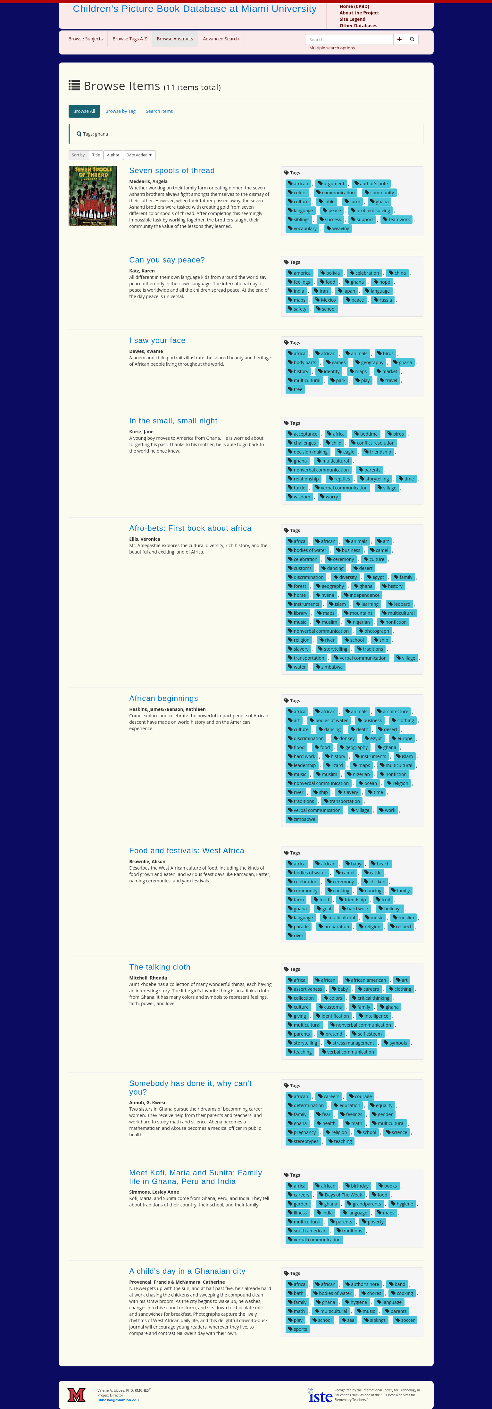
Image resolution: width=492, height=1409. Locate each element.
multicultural (304, 380)
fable (327, 201)
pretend (331, 1034)
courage (360, 1096)
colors (297, 192)
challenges (302, 443)
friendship (377, 452)
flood (296, 747)
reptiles (339, 479)
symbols (395, 1043)
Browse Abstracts (175, 39)
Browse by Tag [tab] (120, 111)
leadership (302, 765)
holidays (390, 908)
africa (296, 353)
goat (324, 908)
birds (385, 353)
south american (307, 1231)
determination (306, 1105)
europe (402, 738)
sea (348, 1320)
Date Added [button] (138, 155)
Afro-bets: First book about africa (190, 528)
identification (332, 1016)
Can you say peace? (167, 259)
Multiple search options (332, 48)
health (326, 1123)
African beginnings (163, 698)
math (354, 1123)
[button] (399, 39)
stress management (350, 1043)
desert (363, 568)
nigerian (358, 622)
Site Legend (352, 19)
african (298, 183)
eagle (346, 452)
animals (357, 353)
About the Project (359, 13)
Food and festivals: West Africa (187, 850)
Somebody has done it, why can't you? (190, 1087)
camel (379, 550)
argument (331, 183)
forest (297, 586)
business (348, 550)
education (347, 1105)
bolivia (330, 273)
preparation (334, 926)
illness (297, 1213)
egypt (375, 577)
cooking (338, 891)
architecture (392, 711)
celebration (364, 273)
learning (367, 604)
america (299, 273)
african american (366, 980)
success (330, 219)
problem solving (370, 210)
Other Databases (359, 25)
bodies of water (307, 550)
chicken (374, 882)
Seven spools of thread (172, 170)
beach (380, 864)
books (388, 1186)
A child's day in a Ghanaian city (187, 1271)
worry (329, 497)
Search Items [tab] (159, 111)
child (334, 443)
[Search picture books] (412, 39)
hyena (325, 595)
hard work (301, 756)
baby (354, 864)
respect (401, 926)
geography (369, 362)
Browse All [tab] (84, 111)
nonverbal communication (318, 470)
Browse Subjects (86, 39)
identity (329, 371)
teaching (300, 1052)
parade (298, 926)
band (397, 1284)
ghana (379, 201)
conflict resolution (373, 443)
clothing (403, 720)
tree (295, 389)
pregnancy (302, 1132)
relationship (303, 479)
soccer (405, 1320)
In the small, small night (173, 420)
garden (298, 1204)
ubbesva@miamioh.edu (118, 1399)
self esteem (367, 1034)
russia (383, 300)
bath (296, 1293)
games (336, 362)
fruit (383, 899)
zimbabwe (329, 667)
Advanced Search (221, 39)
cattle (373, 873)
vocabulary (302, 228)
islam (337, 604)
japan (346, 291)
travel (388, 380)
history (298, 371)
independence (362, 595)
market (387, 371)
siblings (298, 219)
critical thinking (370, 998)
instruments (303, 604)
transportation (306, 658)
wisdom (299, 497)
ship (381, 640)
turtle (296, 488)
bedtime (366, 434)
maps (296, 300)
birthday (357, 1186)
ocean (368, 783)
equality (381, 1105)
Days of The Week (340, 1195)
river (327, 640)
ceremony (340, 559)
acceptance (302, 434)
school (326, 309)
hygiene (402, 1204)
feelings (299, 282)
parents (369, 470)
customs (300, 568)
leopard (399, 604)
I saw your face (157, 340)
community (379, 192)
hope (382, 282)
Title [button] (96, 155)
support (362, 219)
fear (323, 1114)
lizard (334, 765)
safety (297, 309)
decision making (308, 452)
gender (382, 1114)
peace (332, 210)
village (387, 488)
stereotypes (303, 1141)
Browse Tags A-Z (130, 39)
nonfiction (393, 622)
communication (335, 192)
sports (297, 1329)
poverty (373, 1222)
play (362, 380)
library (297, 613)
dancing (332, 568)
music (297, 622)
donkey (344, 738)
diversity (345, 577)
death (359, 729)
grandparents (364, 1204)
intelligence (373, 1016)
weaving (338, 228)
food (327, 282)
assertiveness (305, 989)
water (297, 667)
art (383, 541)
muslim (326, 622)
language (300, 210)
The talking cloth (160, 967)
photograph (374, 631)
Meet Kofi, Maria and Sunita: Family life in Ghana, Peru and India (195, 1176)
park (338, 380)
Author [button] (113, 155)
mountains (358, 613)
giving (297, 1016)
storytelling (374, 479)
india (296, 291)
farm (352, 201)
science (396, 1132)
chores (371, 1293)
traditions (370, 649)
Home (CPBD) (354, 6)
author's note (371, 183)
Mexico (325, 300)
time (406, 479)
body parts (302, 362)
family (403, 577)
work (387, 810)
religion (298, 640)
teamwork (396, 219)
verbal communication (341, 488)
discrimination (306, 577)
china (397, 273)
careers (368, 989)
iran (321, 291)
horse (297, 595)
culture (298, 201)
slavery (298, 649)
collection (301, 998)
